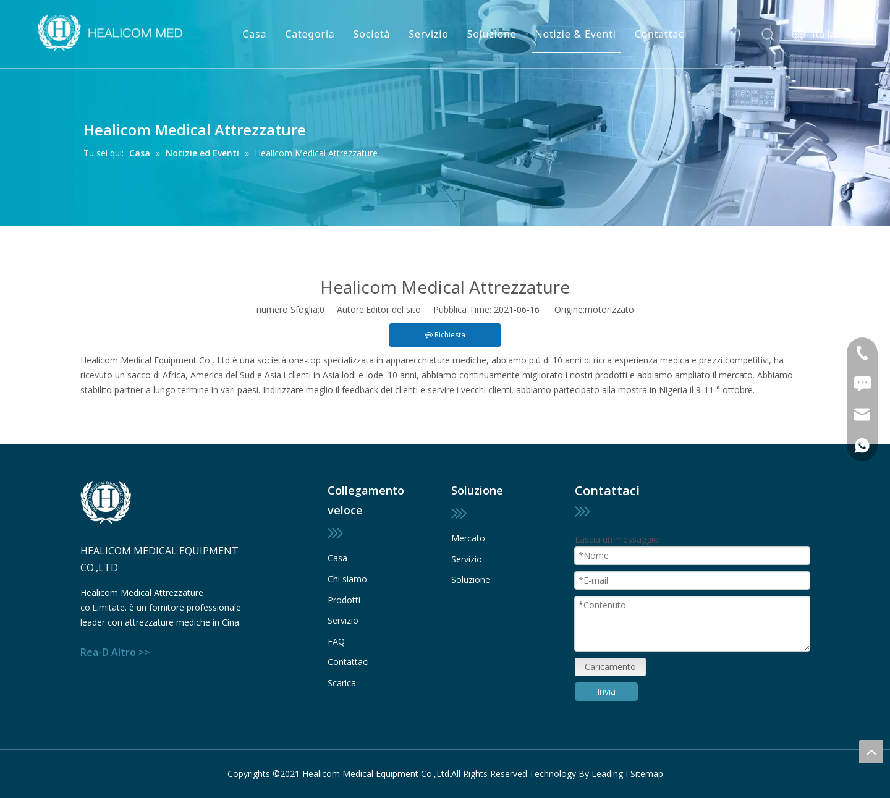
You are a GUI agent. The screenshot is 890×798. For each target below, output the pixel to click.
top (871, 751)
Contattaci (661, 34)
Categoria (309, 34)
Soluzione (492, 34)
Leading (607, 773)
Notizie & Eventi (575, 34)
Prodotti (344, 600)
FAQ (336, 641)
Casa (254, 34)
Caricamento (610, 667)
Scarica (342, 683)
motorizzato (609, 309)
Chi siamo (347, 579)
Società (372, 34)
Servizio (428, 34)
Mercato (468, 538)
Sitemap (646, 773)
